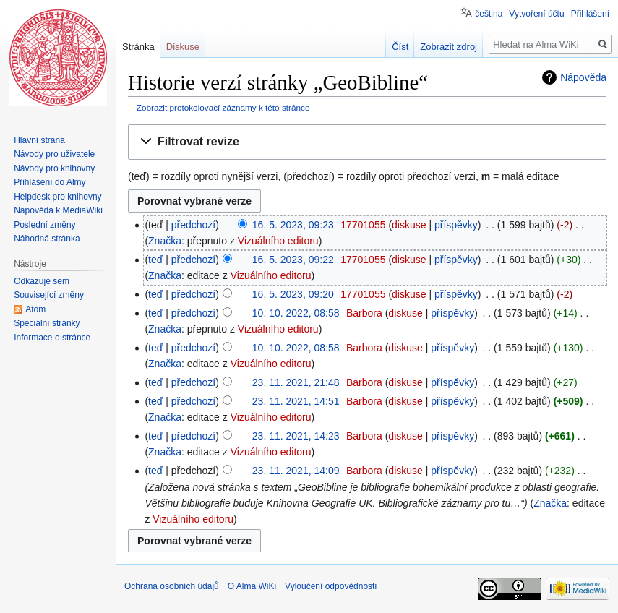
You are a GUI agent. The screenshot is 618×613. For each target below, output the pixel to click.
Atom (35, 309)
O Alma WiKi (252, 586)
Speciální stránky (47, 323)
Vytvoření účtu (536, 14)
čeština (488, 14)
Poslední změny (44, 225)
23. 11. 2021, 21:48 (296, 382)
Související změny (49, 295)
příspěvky (456, 225)
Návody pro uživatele (54, 154)
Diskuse (182, 46)
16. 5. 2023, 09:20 (293, 294)
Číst (400, 46)
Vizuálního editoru (278, 241)
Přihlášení (590, 14)
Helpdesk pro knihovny (57, 197)
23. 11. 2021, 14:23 (296, 436)
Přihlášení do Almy (49, 182)
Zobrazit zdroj (448, 46)
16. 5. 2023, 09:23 (293, 225)
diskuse (409, 225)
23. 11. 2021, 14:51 (296, 401)
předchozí (193, 225)
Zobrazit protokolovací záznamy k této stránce (223, 107)
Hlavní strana (39, 140)
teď (155, 259)
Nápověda (583, 77)
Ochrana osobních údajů (171, 586)
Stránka (138, 46)
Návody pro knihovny (54, 168)
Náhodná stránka (47, 238)
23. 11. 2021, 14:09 (296, 470)
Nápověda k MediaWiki (58, 210)
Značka (164, 241)
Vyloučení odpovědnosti (331, 586)
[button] (367, 142)
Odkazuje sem (41, 281)
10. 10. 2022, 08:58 (296, 313)
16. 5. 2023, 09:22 (293, 259)
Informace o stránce (52, 338)
